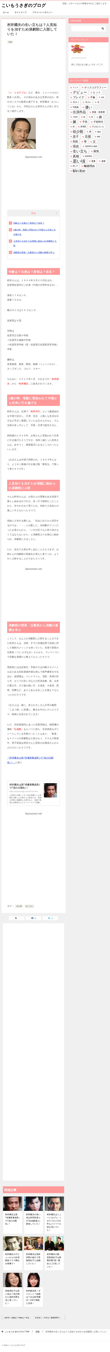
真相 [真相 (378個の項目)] (76, 156)
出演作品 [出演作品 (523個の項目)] (79, 112)
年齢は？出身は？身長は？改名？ (28, 223)
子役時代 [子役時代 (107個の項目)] (98, 121)
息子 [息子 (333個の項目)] (76, 136)
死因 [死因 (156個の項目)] (75, 141)
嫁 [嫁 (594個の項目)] (74, 122)
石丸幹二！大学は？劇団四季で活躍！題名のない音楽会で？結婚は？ (50, 1318)
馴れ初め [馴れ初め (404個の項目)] (79, 171)
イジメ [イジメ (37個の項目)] (75, 87)
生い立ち (29, 906)
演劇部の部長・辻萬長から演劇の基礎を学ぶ (34, 252)
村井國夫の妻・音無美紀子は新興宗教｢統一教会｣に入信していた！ (54, 1260)
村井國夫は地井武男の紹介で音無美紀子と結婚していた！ (33, 1259)
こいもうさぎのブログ (23, 5)
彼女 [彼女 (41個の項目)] (99, 132)
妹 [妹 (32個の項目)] (84, 117)
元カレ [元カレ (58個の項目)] (88, 102)
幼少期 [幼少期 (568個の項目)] (78, 131)
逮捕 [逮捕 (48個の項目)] (103, 161)
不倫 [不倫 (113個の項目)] (92, 97)
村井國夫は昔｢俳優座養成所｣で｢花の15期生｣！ (12, 1219)
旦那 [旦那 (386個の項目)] (88, 136)
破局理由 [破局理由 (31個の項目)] (88, 156)
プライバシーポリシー (42, 12)
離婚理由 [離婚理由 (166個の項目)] (89, 165)
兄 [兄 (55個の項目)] (98, 102)
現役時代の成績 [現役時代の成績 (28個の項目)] (91, 146)
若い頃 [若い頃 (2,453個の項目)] (79, 161)
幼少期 (19, 906)
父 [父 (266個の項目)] (94, 141)
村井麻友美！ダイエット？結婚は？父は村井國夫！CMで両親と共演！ (33, 1297)
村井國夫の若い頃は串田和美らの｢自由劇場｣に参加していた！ (33, 1219)
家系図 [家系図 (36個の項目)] (83, 127)
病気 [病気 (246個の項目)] (96, 151)
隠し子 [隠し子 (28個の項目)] (75, 166)
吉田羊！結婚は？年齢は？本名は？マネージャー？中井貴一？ (19, 1318)
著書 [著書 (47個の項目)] (93, 161)
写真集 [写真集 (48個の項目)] (76, 107)
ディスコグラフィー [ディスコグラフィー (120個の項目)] (95, 87)
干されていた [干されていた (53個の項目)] (98, 127)
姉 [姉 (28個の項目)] (92, 117)
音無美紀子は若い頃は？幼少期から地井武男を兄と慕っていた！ (12, 1297)
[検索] (88, 28)
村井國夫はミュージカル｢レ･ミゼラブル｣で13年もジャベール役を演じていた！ (54, 1222)
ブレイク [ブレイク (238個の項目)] (78, 97)
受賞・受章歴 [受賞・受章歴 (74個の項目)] (98, 112)
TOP (17, 1331)
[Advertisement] (33, 65)
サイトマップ (21, 12)
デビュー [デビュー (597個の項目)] (80, 92)
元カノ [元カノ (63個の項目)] (76, 102)
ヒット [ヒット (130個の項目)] (97, 92)
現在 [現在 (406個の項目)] (76, 146)
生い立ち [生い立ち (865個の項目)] (80, 151)
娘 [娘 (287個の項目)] (100, 117)
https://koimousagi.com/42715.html (23, 791)
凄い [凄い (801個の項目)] (88, 107)
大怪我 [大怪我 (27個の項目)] (75, 117)
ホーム (6, 12)
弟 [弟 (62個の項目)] (90, 131)
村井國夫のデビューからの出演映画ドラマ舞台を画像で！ (12, 1259)
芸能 (10, 42)
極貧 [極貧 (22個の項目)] (98, 136)
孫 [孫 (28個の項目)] (73, 127)
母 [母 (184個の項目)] (85, 141)
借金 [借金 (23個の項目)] (102, 97)
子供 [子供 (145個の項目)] (84, 121)
